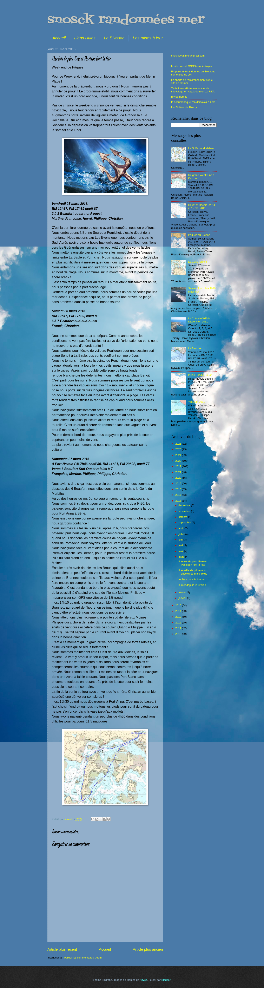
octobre (183, 516)
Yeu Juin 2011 (196, 401)
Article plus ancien (148, 949)
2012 (178, 622)
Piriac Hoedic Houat (200, 375)
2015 (178, 605)
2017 (178, 494)
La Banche (194, 348)
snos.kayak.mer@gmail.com (188, 55)
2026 (178, 443)
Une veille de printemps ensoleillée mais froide (192, 572)
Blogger (165, 979)
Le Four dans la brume (191, 579)
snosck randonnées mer (125, 20)
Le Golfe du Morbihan (201, 148)
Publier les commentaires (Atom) (83, 957)
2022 (178, 466)
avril (181, 551)
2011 (178, 628)
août (181, 528)
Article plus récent (62, 949)
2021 (178, 472)
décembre (184, 505)
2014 (178, 611)
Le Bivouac (114, 38)
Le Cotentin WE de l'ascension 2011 (199, 320)
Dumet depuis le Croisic (192, 585)
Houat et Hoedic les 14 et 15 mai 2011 (201, 206)
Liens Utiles (84, 38)
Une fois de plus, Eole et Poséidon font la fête (192, 563)
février (182, 592)
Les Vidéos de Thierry (184, 107)
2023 (178, 460)
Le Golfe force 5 (197, 261)
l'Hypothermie (179, 96)
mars (181, 556)
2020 (178, 477)
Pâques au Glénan (199, 234)
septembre (185, 522)
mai (180, 545)
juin (180, 539)
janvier (182, 598)
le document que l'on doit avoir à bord (193, 102)
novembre (184, 511)
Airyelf (143, 979)
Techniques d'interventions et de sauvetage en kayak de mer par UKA (192, 90)
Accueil (59, 38)
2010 (178, 633)
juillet (181, 534)
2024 (178, 455)
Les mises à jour (148, 38)
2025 (178, 449)
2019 (178, 483)
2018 (178, 489)
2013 (178, 616)
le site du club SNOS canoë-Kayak (191, 66)
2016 (178, 500)
